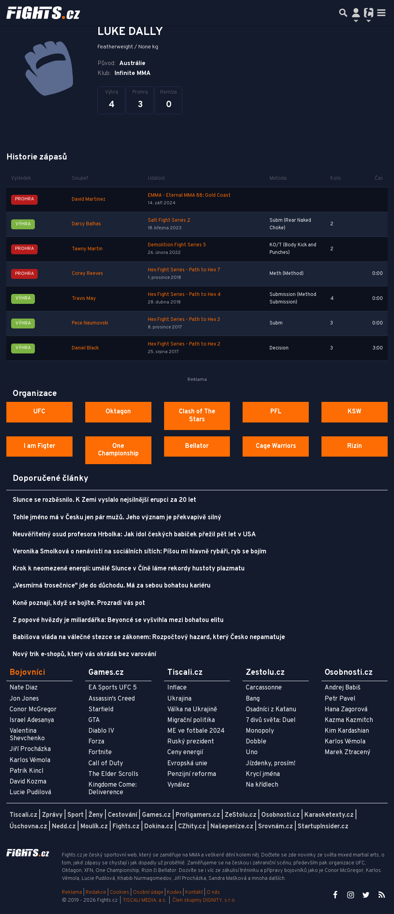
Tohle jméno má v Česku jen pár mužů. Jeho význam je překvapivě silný (117, 518)
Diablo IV (101, 731)
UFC (39, 412)
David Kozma (28, 782)
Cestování (122, 815)
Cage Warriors (276, 446)
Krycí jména (263, 774)
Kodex (175, 892)
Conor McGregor (33, 710)
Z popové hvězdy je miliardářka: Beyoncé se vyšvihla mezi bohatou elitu (118, 620)
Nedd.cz (64, 827)
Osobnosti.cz (280, 815)
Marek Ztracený (347, 753)
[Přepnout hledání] (343, 12)
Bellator (196, 446)
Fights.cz (126, 827)
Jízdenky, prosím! (270, 764)
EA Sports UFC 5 (112, 688)
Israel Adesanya (32, 720)
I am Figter (39, 446)
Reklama (72, 892)
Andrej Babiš (343, 688)
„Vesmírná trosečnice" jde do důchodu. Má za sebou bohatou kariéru (111, 586)
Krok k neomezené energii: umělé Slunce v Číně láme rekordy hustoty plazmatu (129, 569)
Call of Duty (105, 764)
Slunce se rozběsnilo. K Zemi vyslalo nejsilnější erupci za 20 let (104, 500)
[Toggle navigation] (381, 12)
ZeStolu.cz (240, 815)
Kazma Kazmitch (349, 720)
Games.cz (156, 815)
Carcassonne (264, 688)
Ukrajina (179, 699)
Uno (252, 753)
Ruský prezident (190, 742)
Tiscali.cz (23, 815)
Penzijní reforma (191, 774)
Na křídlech (262, 785)
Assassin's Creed (111, 699)
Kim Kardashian (347, 731)
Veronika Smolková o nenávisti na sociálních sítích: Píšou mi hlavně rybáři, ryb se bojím (139, 552)
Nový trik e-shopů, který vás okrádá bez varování (84, 655)
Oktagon (118, 412)
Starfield (100, 710)
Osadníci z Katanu (271, 710)
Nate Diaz (24, 688)
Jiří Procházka (30, 749)
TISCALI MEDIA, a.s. (144, 900)
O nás (213, 892)
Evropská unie (187, 764)
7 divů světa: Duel (271, 720)
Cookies (119, 892)
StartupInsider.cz (323, 827)
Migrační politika (191, 720)
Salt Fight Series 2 (169, 220)
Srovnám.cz (275, 827)
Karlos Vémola (30, 760)
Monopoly (260, 731)
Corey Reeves (87, 274)
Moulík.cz (94, 827)
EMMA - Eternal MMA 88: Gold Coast (189, 195)
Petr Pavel (340, 699)
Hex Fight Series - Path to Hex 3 (184, 320)
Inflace (177, 688)
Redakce (96, 892)
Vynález (178, 785)
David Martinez (88, 199)
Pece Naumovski (90, 323)
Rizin (354, 446)
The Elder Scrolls (113, 774)
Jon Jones (24, 699)
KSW (354, 412)
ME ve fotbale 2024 (196, 731)
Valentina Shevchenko (27, 735)
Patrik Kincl (27, 771)
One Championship (118, 450)
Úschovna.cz (28, 827)
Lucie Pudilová (30, 793)
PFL (275, 412)
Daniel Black (85, 348)
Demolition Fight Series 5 (177, 245)
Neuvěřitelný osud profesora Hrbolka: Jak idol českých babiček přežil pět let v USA (134, 535)
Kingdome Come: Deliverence (112, 789)
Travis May (84, 299)
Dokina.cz (158, 827)
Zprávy (52, 815)
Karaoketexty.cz (329, 815)
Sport (75, 815)
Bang (253, 699)
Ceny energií (185, 753)
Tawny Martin (87, 249)
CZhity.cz (192, 827)
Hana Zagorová (346, 710)
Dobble (256, 742)
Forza (96, 742)
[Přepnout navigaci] (356, 12)
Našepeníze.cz (231, 827)
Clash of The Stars (197, 415)
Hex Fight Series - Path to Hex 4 (184, 295)
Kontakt (194, 892)
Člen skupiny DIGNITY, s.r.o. (204, 900)
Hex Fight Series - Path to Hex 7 (184, 270)
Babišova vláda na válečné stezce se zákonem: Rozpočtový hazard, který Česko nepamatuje (149, 637)
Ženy (95, 815)
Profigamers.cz (198, 815)
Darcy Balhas (86, 224)
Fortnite (100, 753)
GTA (94, 720)
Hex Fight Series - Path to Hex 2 (184, 344)
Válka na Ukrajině (192, 710)
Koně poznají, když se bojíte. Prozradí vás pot (79, 603)
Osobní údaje (148, 892)
